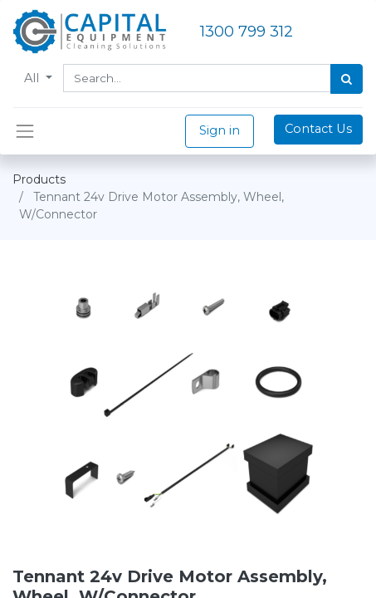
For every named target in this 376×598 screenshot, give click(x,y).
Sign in (219, 130)
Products (39, 179)
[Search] (346, 79)
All (33, 78)
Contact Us (318, 128)
